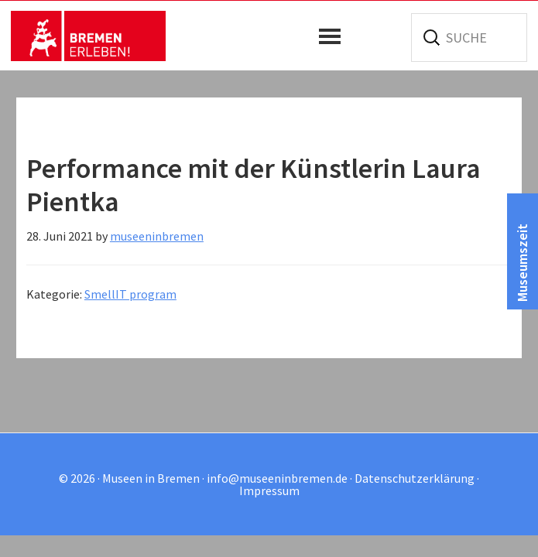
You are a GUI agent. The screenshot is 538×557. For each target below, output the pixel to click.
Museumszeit (522, 263)
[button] (333, 36)
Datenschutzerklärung (415, 478)
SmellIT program (130, 294)
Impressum (269, 490)
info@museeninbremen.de (277, 478)
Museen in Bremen (88, 36)
